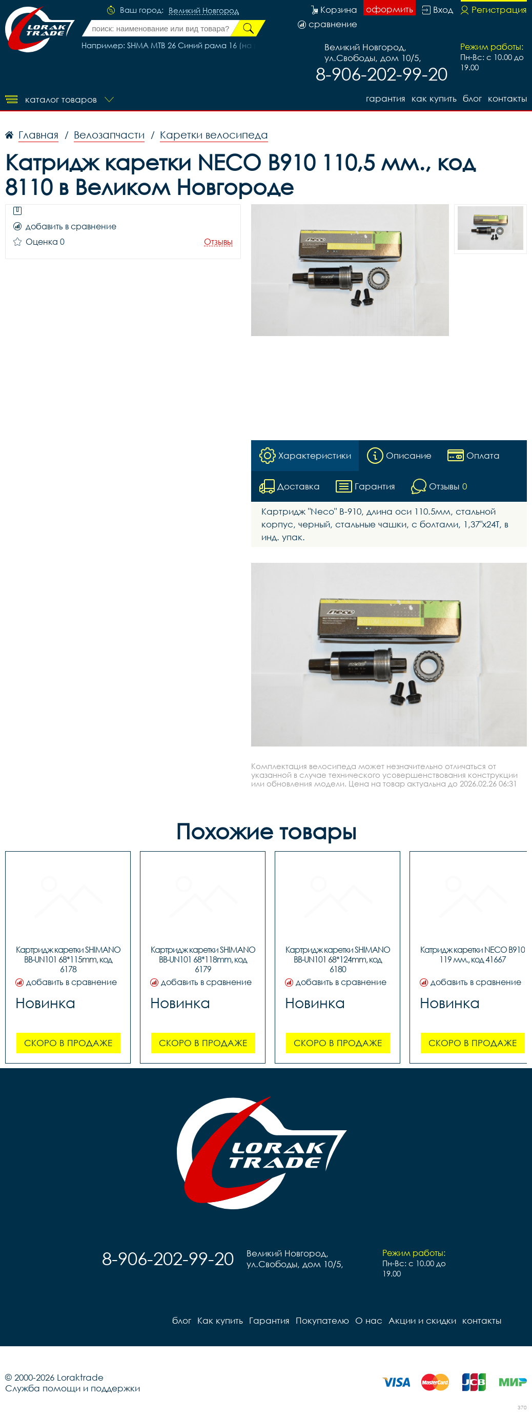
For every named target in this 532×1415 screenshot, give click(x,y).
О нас (368, 1320)
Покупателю (322, 1320)
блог (472, 98)
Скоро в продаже (68, 1042)
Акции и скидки (422, 1320)
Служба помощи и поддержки (72, 1388)
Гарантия (385, 98)
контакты (507, 98)
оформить (389, 9)
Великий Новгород (204, 11)
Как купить (434, 98)
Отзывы (218, 242)
